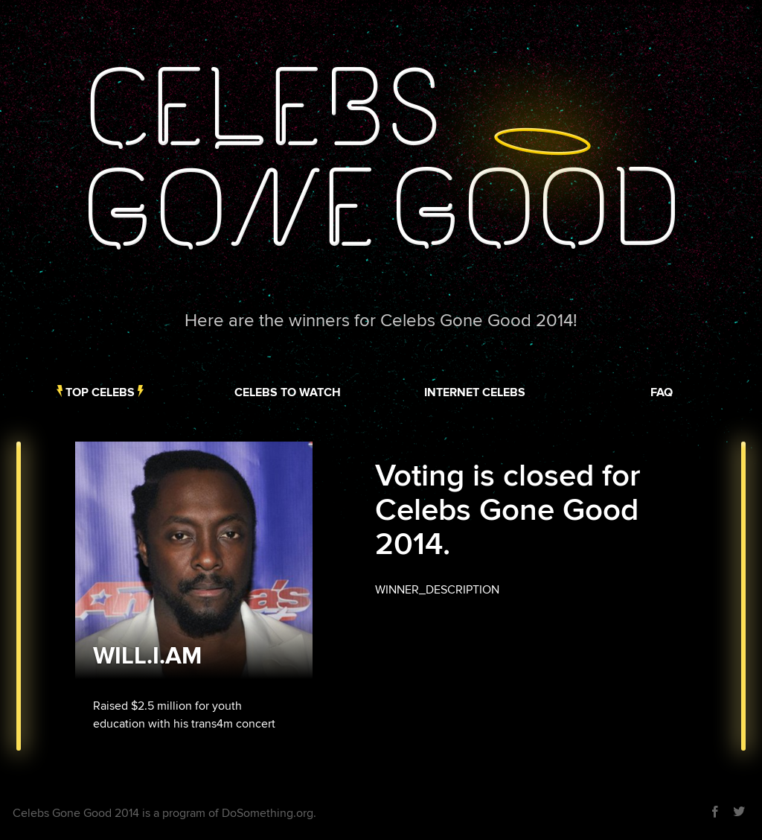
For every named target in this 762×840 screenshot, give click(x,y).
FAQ (661, 392)
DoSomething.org (267, 813)
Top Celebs (100, 392)
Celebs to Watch (287, 392)
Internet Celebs (474, 392)
